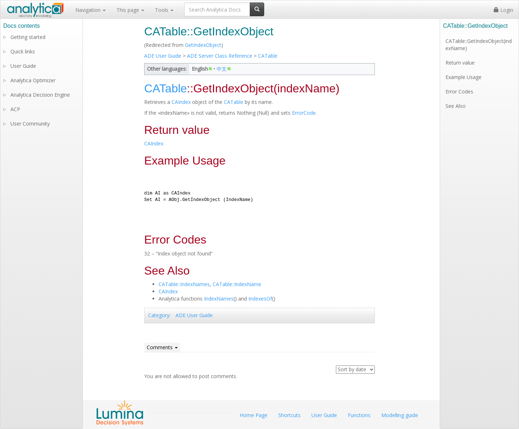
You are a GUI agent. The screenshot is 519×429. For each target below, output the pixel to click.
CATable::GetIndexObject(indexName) (478, 45)
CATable (268, 55)
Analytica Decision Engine (40, 94)
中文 (222, 68)
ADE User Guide (162, 55)
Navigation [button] (90, 9)
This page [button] (130, 9)
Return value (460, 62)
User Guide (23, 65)
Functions (359, 415)
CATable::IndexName (237, 284)
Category (158, 315)
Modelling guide (399, 415)
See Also (455, 105)
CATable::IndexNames (184, 284)
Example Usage (463, 77)
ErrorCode (304, 112)
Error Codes (459, 91)
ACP (15, 109)
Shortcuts (289, 415)
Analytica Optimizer (33, 80)
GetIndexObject (203, 44)
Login (503, 9)
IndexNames (219, 298)
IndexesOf (260, 298)
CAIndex (181, 102)
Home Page (253, 415)
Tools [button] (164, 9)
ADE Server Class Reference (219, 55)
